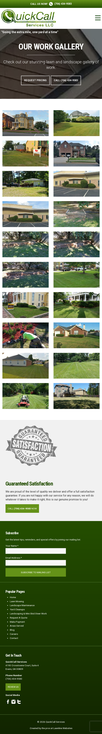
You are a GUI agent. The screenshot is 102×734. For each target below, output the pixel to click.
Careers (14, 634)
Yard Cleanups (17, 609)
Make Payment (17, 621)
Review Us (13, 687)
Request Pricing (35, 80)
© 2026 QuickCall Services (51, 721)
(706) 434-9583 (51, 3)
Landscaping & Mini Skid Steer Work (28, 613)
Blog (12, 629)
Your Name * (12, 545)
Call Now (22, 508)
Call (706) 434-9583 (66, 80)
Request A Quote (18, 617)
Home (13, 597)
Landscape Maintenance (22, 605)
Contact (14, 638)
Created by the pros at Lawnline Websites (51, 728)
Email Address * (14, 557)
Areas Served (17, 625)
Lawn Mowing (17, 601)
